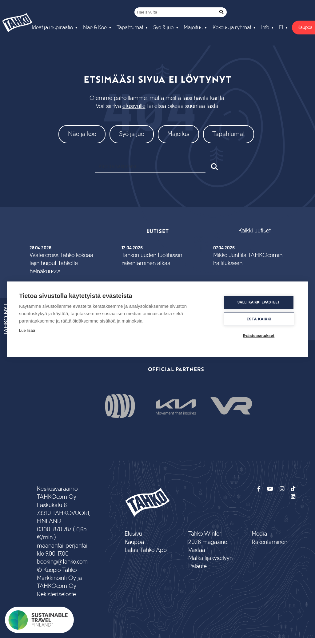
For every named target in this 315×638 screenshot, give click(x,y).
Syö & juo (163, 27)
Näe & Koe (95, 27)
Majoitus (193, 27)
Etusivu (133, 534)
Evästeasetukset (259, 335)
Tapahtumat (130, 27)
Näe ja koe (82, 134)
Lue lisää (27, 330)
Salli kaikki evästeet (258, 302)
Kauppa (134, 542)
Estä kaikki (259, 318)
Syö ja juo (131, 134)
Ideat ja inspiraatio (52, 27)
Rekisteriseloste (56, 594)
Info (265, 27)
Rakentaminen (269, 542)
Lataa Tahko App (146, 550)
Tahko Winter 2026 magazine (207, 538)
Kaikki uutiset (254, 230)
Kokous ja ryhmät (232, 27)
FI (281, 27)
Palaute (197, 566)
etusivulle (134, 106)
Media (259, 534)
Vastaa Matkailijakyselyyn (210, 554)
